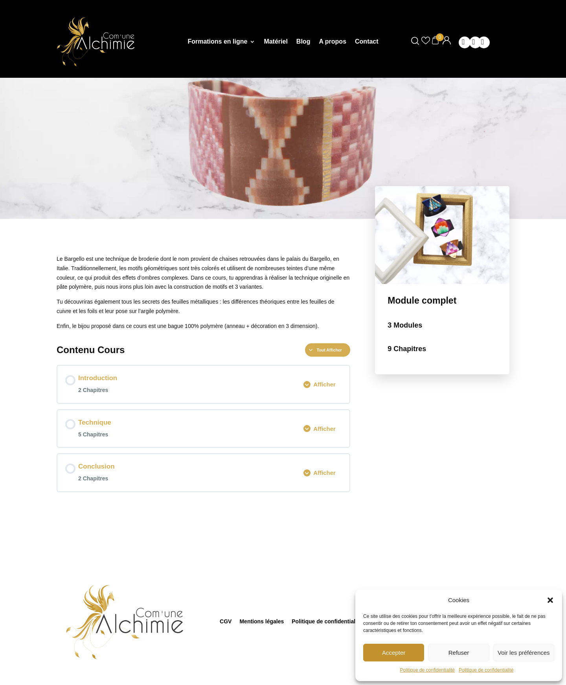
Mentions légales (261, 621)
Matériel (275, 42)
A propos (332, 42)
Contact (367, 42)
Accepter (393, 652)
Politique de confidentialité (427, 670)
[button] (550, 600)
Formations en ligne (217, 42)
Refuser (458, 652)
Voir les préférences (524, 652)
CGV (226, 621)
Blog (303, 42)
